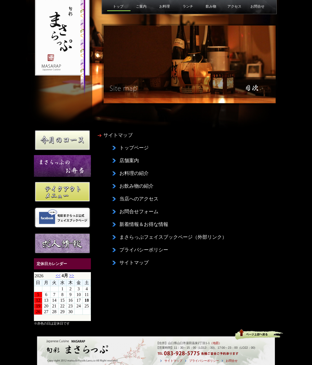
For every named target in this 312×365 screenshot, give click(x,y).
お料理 (164, 6)
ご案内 (141, 6)
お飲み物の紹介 (136, 186)
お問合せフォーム (138, 211)
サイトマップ (134, 262)
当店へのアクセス (138, 199)
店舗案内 (129, 160)
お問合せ (257, 6)
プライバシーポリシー (143, 250)
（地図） (216, 343)
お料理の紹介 (134, 173)
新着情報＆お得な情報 (143, 224)
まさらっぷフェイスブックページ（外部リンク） (173, 237)
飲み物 (211, 6)
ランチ (188, 6)
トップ (118, 6)
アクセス (234, 6)
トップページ (134, 147)
